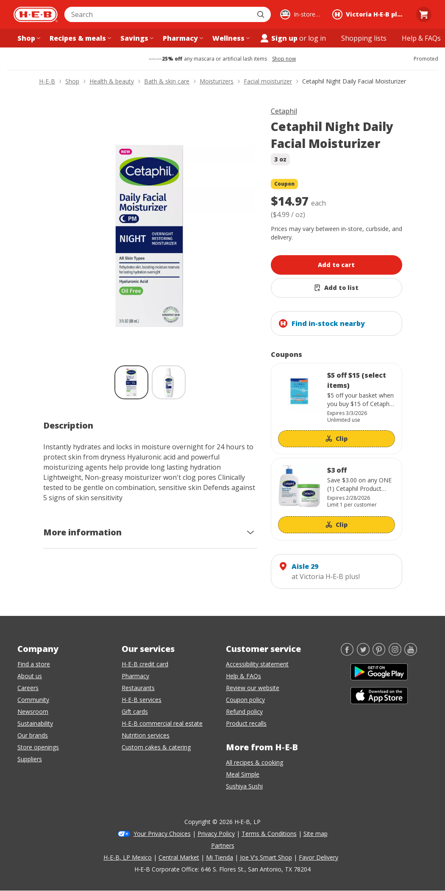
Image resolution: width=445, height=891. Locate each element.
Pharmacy (135, 676)
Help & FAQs (243, 676)
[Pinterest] (379, 653)
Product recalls (246, 723)
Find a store (33, 664)
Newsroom (32, 711)
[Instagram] (395, 653)
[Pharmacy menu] (182, 38)
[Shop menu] (28, 38)
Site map (315, 834)
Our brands (32, 735)
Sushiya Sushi (244, 786)
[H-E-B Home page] (36, 14)
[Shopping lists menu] (364, 38)
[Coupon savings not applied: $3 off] (336, 499)
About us (29, 676)
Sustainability (35, 723)
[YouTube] (410, 653)
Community (33, 700)
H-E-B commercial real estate (162, 723)
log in (317, 38)
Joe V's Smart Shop (266, 857)
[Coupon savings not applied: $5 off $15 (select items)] (336, 408)
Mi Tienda (219, 857)
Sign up (278, 38)
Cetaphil (284, 111)
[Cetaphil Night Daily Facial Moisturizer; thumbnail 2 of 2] (169, 382)
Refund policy (244, 711)
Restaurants (138, 688)
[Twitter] (363, 653)
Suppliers (29, 759)
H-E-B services (141, 700)
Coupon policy (245, 700)
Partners (222, 845)
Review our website (252, 688)
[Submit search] (261, 14)
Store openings (38, 747)
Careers (28, 688)
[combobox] (158, 14)
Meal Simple (242, 774)
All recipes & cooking (254, 762)
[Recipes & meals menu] (79, 38)
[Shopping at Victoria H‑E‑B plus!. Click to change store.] (369, 14)
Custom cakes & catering (156, 747)
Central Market (179, 857)
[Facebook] (347, 653)
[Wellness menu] (230, 38)
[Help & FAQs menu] (421, 38)
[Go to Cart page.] (423, 14)
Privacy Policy (216, 834)
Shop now (284, 59)
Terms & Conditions (269, 834)
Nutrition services (146, 735)
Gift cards (135, 711)
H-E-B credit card (145, 664)
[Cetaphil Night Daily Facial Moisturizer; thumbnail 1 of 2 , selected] (131, 382)
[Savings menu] (136, 38)
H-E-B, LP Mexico (127, 857)
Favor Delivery (318, 857)
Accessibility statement (257, 664)
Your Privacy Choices (162, 834)
